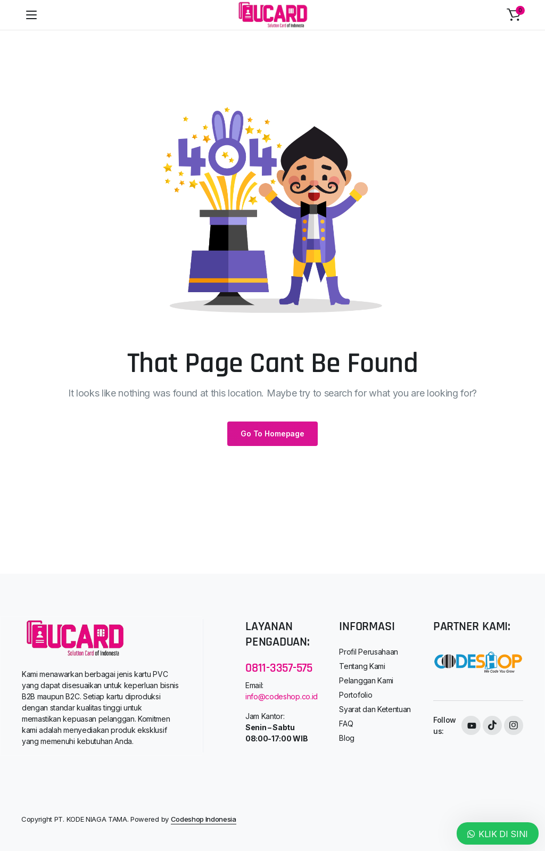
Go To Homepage (272, 433)
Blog (346, 737)
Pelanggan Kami (366, 680)
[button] (513, 15)
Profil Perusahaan (368, 651)
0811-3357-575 (278, 668)
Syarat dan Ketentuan (375, 709)
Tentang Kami (362, 666)
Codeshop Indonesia (203, 819)
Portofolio (355, 694)
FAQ (346, 723)
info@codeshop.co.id (281, 696)
